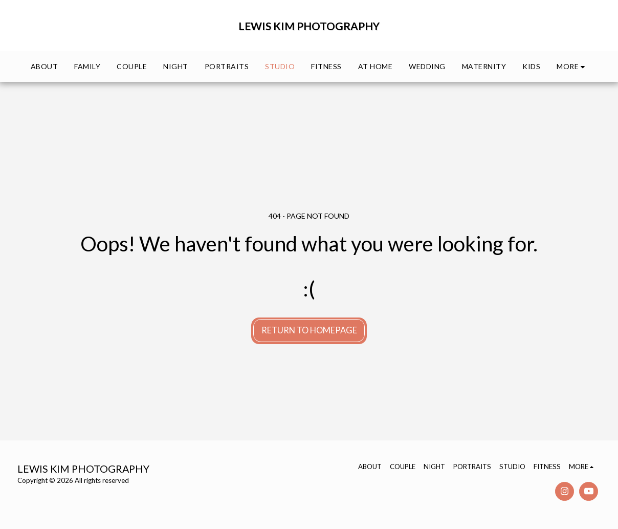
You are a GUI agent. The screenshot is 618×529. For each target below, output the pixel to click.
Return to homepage (309, 330)
